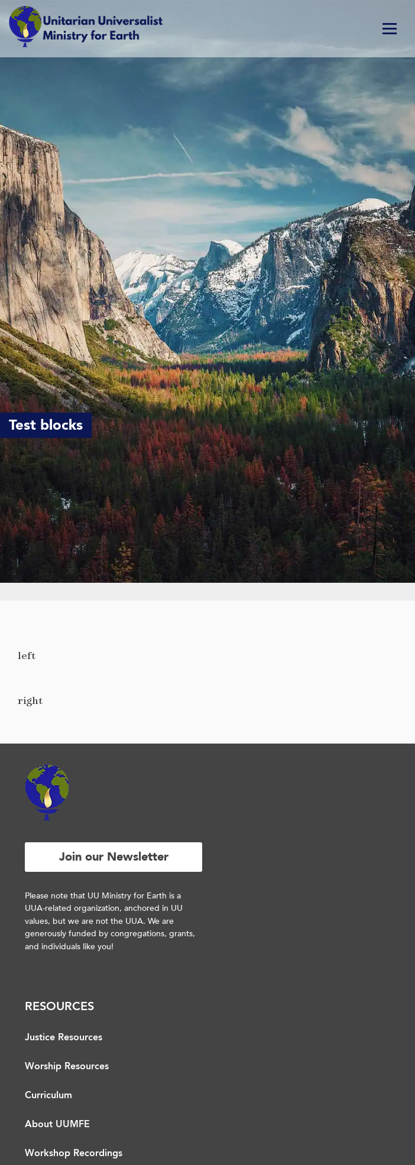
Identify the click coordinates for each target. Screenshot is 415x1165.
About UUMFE (57, 1125)
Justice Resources (63, 1038)
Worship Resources (67, 1067)
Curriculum (48, 1096)
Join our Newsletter (113, 857)
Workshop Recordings (73, 1153)
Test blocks (46, 425)
